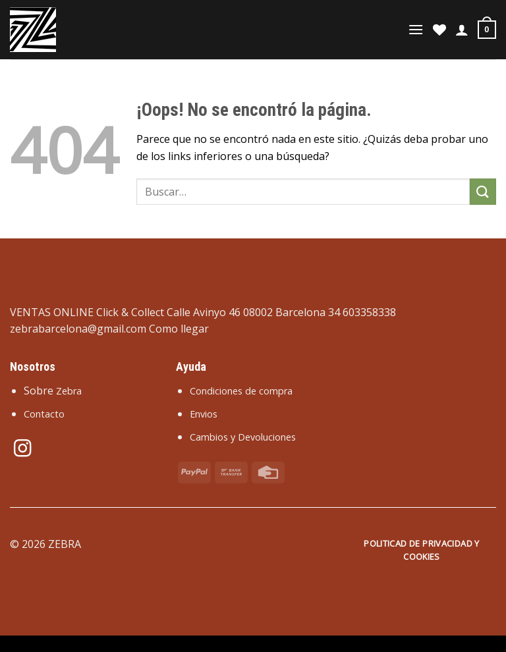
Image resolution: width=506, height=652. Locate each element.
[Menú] (416, 29)
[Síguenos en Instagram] (22, 450)
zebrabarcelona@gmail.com (78, 328)
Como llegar (179, 328)
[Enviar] (483, 191)
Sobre (53, 390)
